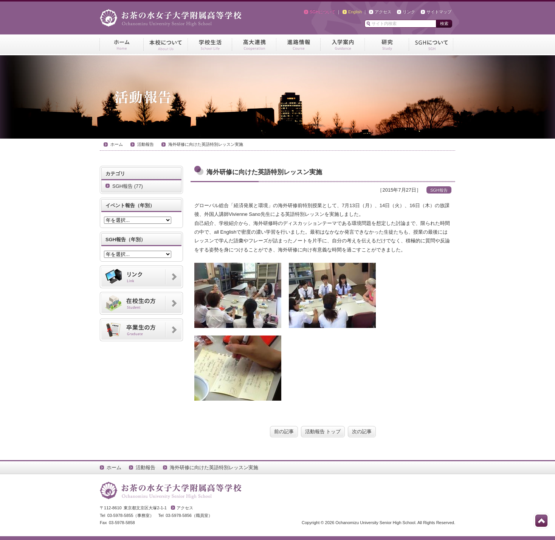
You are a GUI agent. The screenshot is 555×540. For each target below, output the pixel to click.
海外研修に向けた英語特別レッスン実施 (205, 144)
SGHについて (322, 11)
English (355, 11)
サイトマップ (438, 11)
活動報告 (145, 144)
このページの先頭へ (541, 521)
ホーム (116, 144)
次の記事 (362, 431)
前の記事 (284, 431)
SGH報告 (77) (127, 186)
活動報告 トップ (323, 431)
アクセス (383, 11)
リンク (409, 11)
